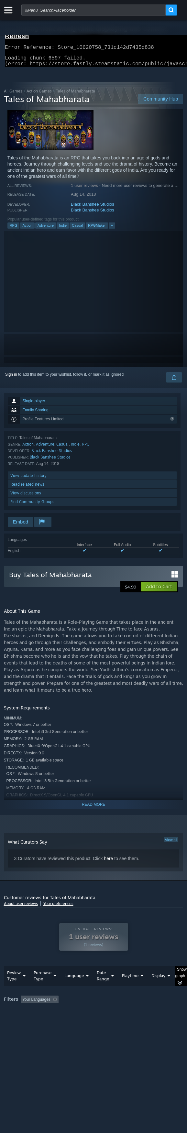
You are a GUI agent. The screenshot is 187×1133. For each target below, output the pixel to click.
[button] (159, 590)
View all (171, 844)
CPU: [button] (119, 1021)
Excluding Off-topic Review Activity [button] (101, 1012)
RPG (13, 229)
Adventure (46, 229)
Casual (77, 229)
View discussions (25, 496)
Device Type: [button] (17, 1029)
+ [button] (112, 229)
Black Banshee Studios (92, 208)
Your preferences (58, 907)
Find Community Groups (32, 505)
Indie (63, 229)
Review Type (14, 988)
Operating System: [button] (86, 1021)
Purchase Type (42, 988)
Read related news (27, 488)
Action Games (39, 94)
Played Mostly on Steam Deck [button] (31, 1021)
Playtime (130, 988)
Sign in (11, 378)
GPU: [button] (140, 1021)
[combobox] (93, 10)
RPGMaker (96, 229)
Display (158, 988)
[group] (93, 1021)
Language (74, 988)
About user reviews (21, 907)
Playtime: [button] (152, 1012)
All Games (13, 94)
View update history (28, 479)
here (108, 862)
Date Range (103, 988)
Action (27, 229)
